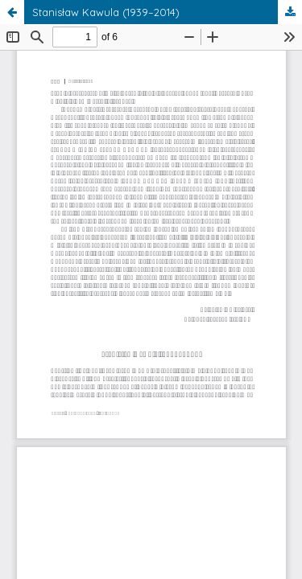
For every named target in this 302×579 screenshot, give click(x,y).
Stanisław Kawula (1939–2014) (106, 12)
